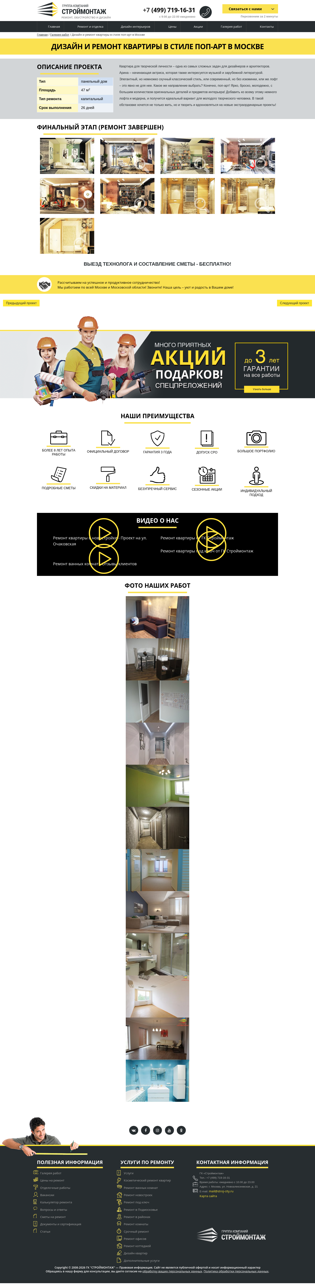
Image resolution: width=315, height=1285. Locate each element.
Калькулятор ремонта (56, 1204)
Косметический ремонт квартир (147, 1182)
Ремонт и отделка (87, 26)
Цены (169, 26)
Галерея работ (228, 26)
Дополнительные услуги (142, 1262)
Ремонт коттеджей (137, 1248)
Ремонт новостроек (138, 1197)
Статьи (45, 1233)
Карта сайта (208, 1198)
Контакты (263, 26)
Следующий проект (294, 303)
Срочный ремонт (136, 1233)
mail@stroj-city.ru (221, 1193)
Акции (195, 26)
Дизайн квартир (135, 1255)
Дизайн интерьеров (132, 26)
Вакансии (47, 1197)
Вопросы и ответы (53, 1211)
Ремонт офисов (135, 1240)
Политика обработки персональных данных (236, 1273)
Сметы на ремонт (53, 1219)
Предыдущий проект (21, 303)
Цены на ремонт (52, 1182)
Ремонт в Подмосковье (141, 1211)
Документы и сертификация (60, 1226)
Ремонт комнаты (136, 1226)
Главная (50, 26)
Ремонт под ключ (136, 1204)
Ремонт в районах (137, 1219)
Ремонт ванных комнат (141, 1189)
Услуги (129, 1175)
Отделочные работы (55, 1189)
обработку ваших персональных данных (172, 1273)
